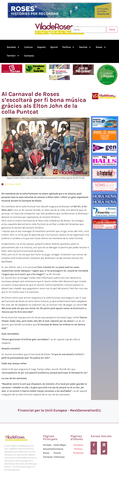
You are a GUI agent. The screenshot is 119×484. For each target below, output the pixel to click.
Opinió (54, 47)
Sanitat (85, 47)
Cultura (28, 47)
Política (68, 47)
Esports (41, 47)
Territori (13, 55)
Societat (13, 47)
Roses (101, 47)
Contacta (29, 55)
